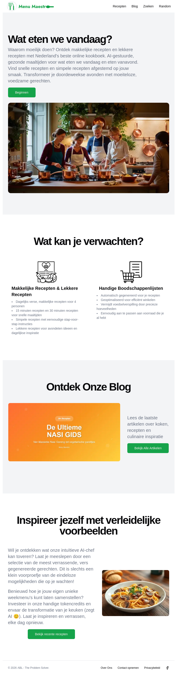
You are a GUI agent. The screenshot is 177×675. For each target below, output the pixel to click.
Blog (135, 6)
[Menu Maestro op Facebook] (167, 668)
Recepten (119, 6)
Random (165, 6)
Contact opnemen (128, 667)
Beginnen (21, 92)
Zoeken (148, 6)
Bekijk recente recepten (51, 634)
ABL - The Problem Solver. (33, 667)
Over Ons (106, 667)
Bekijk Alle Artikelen (148, 448)
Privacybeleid (152, 667)
